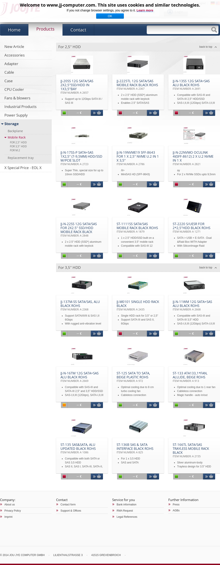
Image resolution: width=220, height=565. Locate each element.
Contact (78, 30)
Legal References (127, 516)
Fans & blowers (17, 97)
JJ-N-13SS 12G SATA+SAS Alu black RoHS (191, 85)
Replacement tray (21, 158)
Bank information (126, 504)
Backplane (15, 131)
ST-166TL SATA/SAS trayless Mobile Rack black (191, 450)
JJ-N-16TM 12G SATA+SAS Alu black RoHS (79, 377)
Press (176, 504)
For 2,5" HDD (18, 142)
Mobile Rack (17, 137)
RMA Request (125, 510)
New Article (14, 46)
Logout (202, 3)
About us (9, 504)
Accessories (14, 55)
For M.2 (15, 150)
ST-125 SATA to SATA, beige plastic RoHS (133, 377)
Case (8, 80)
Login (179, 12)
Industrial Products (20, 106)
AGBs (176, 510)
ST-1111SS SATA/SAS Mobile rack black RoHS (137, 227)
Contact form (68, 504)
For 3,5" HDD (18, 146)
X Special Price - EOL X (23, 167)
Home (14, 30)
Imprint (8, 516)
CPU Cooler (14, 89)
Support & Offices (70, 510)
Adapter (11, 63)
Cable (9, 72)
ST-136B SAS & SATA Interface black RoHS (135, 448)
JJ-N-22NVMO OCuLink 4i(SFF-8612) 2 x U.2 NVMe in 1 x (193, 158)
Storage (11, 123)
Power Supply (16, 115)
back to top (205, 46)
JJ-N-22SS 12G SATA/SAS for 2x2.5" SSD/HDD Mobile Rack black (78, 229)
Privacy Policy (12, 510)
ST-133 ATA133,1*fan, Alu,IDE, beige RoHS (190, 377)
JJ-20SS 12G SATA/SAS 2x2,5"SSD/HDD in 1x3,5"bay (76, 87)
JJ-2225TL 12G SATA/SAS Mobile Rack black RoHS (137, 85)
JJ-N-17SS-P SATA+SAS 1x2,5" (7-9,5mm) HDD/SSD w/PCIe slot (81, 158)
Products (45, 29)
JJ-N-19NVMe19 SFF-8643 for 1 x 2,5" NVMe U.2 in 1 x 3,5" (138, 158)
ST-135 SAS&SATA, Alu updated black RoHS (78, 448)
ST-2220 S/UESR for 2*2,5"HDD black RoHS (191, 227)
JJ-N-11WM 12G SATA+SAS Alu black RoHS (192, 305)
